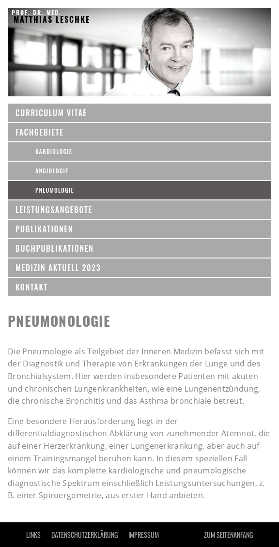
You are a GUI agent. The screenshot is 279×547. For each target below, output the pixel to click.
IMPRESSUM (143, 535)
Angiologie (51, 171)
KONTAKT (32, 287)
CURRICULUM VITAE (51, 113)
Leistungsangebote (54, 209)
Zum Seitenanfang (228, 535)
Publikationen (44, 229)
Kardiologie (53, 151)
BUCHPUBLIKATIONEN (54, 248)
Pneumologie (54, 190)
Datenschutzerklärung (84, 535)
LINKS (33, 535)
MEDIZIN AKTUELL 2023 (58, 268)
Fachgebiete (40, 132)
